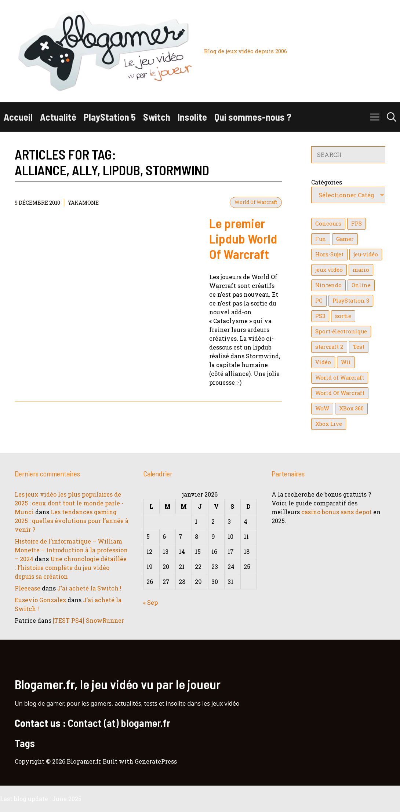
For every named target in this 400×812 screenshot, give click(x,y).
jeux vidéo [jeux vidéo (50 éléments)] (329, 269)
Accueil (18, 116)
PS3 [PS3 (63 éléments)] (320, 315)
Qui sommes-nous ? (252, 116)
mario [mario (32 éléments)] (361, 269)
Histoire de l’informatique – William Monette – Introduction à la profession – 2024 (71, 550)
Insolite (192, 116)
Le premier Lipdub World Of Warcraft (243, 238)
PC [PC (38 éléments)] (319, 300)
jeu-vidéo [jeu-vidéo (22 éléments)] (365, 254)
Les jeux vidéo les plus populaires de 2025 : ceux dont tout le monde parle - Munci (69, 503)
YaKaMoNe (83, 202)
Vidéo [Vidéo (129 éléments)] (323, 362)
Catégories (326, 182)
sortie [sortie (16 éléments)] (343, 315)
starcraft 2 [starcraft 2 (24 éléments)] (329, 346)
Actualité (58, 116)
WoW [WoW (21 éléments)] (322, 408)
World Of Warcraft (255, 202)
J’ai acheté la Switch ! (89, 588)
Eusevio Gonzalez (40, 600)
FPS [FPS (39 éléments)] (356, 223)
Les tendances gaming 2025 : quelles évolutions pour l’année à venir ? (71, 520)
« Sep (150, 602)
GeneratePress (156, 761)
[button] (391, 117)
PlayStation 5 (110, 116)
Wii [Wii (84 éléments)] (346, 362)
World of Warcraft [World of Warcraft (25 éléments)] (339, 377)
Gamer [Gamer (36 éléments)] (345, 238)
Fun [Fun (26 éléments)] (320, 238)
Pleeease (27, 588)
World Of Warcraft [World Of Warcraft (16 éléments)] (339, 392)
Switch (156, 116)
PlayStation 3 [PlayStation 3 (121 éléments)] (350, 300)
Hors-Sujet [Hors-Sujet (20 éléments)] (329, 254)
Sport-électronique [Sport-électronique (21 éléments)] (341, 331)
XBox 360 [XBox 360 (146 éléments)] (351, 408)
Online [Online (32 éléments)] (361, 285)
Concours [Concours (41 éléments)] (328, 223)
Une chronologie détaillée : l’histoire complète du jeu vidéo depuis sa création (71, 567)
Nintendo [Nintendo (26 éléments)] (328, 285)
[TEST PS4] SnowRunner (88, 620)
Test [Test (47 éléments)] (358, 346)
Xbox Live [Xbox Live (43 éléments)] (328, 423)
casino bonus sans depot (336, 512)
